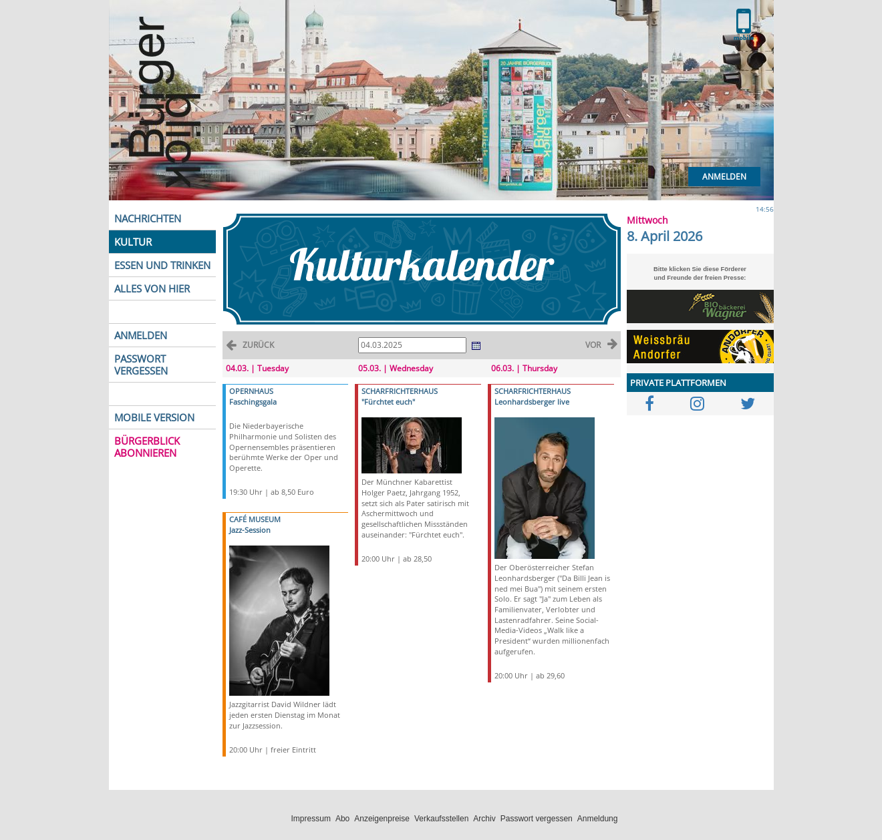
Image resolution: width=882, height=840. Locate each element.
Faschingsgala (253, 402)
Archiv (484, 818)
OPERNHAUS (251, 391)
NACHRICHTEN (147, 218)
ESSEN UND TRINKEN (162, 265)
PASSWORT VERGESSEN (141, 364)
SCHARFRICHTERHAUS (399, 391)
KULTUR (133, 241)
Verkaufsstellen (441, 818)
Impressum (311, 818)
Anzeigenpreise (382, 818)
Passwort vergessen (536, 818)
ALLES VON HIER (152, 288)
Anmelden (724, 176)
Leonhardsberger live (531, 402)
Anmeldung (597, 818)
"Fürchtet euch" (388, 402)
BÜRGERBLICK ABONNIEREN (147, 446)
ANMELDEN (140, 335)
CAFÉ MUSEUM (255, 519)
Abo (342, 818)
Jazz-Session (250, 530)
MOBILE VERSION (154, 417)
